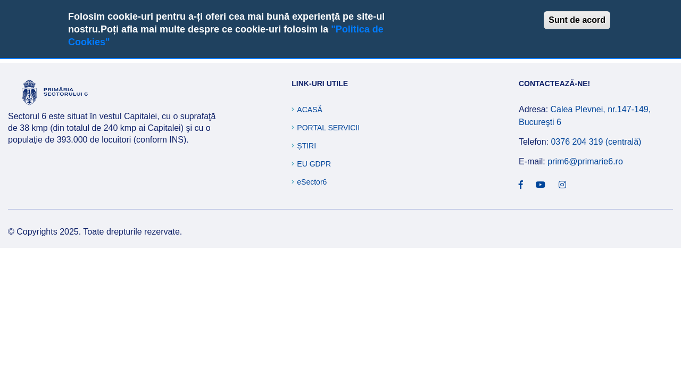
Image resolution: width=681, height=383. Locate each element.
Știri (306, 145)
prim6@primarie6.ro (585, 161)
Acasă (309, 109)
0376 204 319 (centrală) (596, 141)
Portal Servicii (328, 127)
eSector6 (312, 182)
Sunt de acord (577, 19)
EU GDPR (314, 164)
